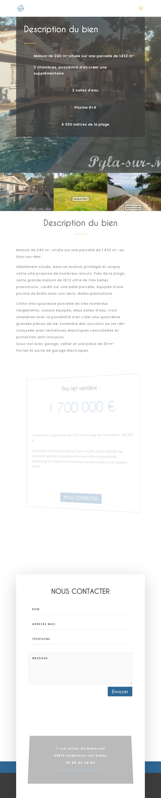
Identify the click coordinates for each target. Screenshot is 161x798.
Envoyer (120, 698)
